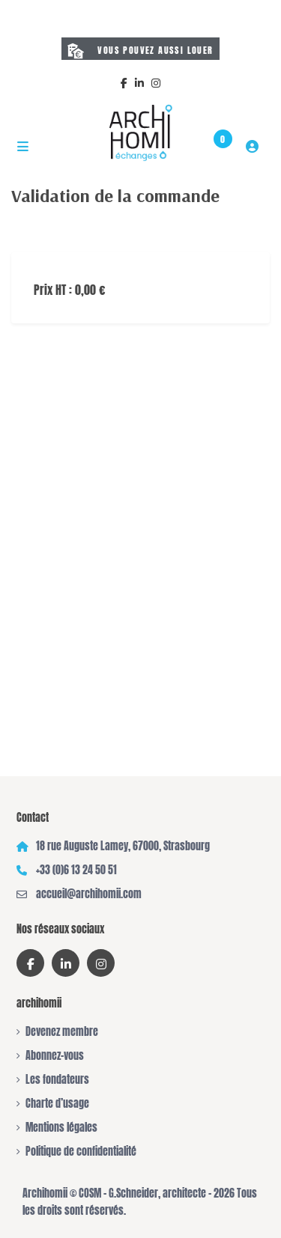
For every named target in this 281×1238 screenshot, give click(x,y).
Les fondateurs (57, 1080)
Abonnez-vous (54, 1056)
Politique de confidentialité (80, 1151)
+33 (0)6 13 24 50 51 (76, 870)
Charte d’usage (57, 1104)
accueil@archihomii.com (89, 894)
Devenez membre (61, 1032)
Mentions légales (61, 1127)
